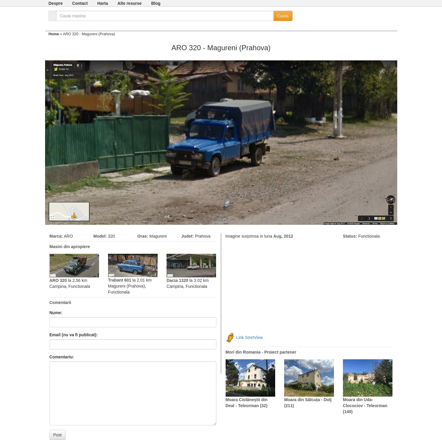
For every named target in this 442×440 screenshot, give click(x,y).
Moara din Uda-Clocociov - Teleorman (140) (365, 405)
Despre (56, 3)
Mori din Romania (243, 352)
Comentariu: (62, 357)
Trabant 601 (119, 280)
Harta (102, 3)
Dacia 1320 (177, 280)
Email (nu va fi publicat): (74, 334)
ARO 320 (58, 280)
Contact (80, 3)
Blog (155, 3)
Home (54, 34)
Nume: (56, 312)
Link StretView (249, 337)
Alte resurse (130, 3)
